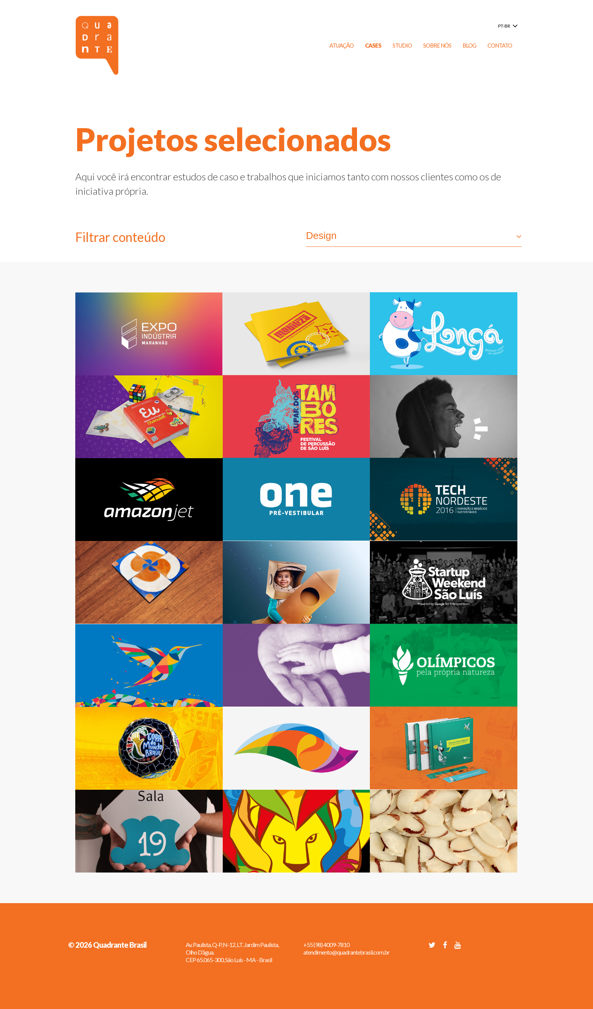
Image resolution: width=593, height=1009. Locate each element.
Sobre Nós (437, 45)
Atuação (341, 45)
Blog (469, 45)
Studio (402, 45)
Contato (499, 45)
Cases (373, 45)
